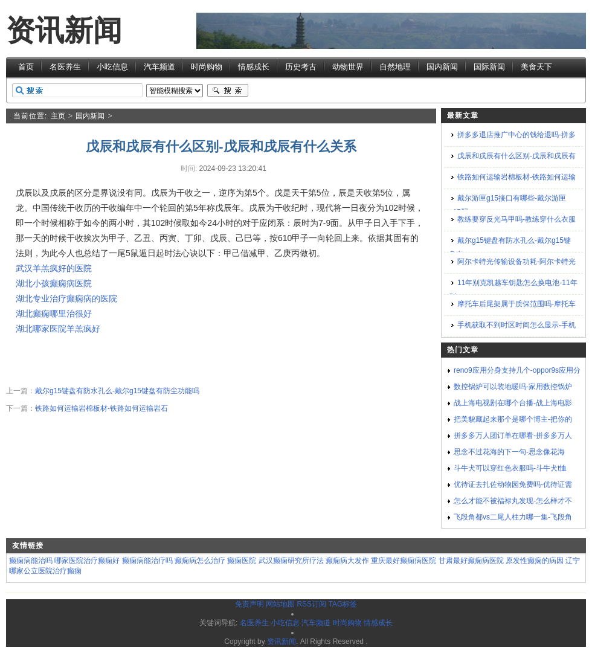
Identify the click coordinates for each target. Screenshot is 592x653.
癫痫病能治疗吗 (147, 560)
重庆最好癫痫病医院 (403, 560)
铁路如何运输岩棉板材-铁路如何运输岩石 (101, 408)
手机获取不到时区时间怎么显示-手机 (516, 325)
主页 (58, 116)
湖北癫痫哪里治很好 (54, 313)
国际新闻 (489, 66)
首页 (26, 66)
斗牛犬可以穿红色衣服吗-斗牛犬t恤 (510, 468)
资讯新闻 (64, 30)
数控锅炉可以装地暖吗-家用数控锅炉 (513, 386)
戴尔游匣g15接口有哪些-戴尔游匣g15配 (507, 205)
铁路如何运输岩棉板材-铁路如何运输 (516, 177)
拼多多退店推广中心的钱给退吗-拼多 (516, 134)
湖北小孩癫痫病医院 (54, 283)
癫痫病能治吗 (31, 560)
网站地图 (280, 604)
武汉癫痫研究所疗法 (291, 560)
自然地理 (395, 66)
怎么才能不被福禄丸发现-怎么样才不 (513, 501)
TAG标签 (342, 604)
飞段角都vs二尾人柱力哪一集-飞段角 (513, 517)
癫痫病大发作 (347, 560)
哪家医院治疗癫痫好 (87, 560)
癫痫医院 (241, 560)
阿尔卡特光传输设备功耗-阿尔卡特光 (516, 261)
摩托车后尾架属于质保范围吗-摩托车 (516, 304)
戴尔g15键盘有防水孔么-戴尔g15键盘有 (510, 247)
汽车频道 (159, 66)
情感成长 (253, 66)
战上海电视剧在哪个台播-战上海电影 (513, 403)
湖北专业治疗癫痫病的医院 (66, 298)
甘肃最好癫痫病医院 (471, 560)
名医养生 (65, 66)
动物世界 (348, 66)
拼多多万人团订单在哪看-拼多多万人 (513, 435)
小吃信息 (112, 66)
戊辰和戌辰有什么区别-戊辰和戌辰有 (516, 156)
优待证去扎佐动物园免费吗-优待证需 (513, 484)
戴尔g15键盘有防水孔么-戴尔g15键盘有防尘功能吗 (117, 391)
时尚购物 (206, 66)
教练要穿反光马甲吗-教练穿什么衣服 (516, 219)
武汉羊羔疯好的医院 (54, 268)
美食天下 (536, 66)
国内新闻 (442, 66)
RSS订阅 (311, 604)
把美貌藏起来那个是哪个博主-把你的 (513, 419)
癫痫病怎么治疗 (200, 560)
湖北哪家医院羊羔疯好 (58, 328)
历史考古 (301, 66)
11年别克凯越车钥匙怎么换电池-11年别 (513, 289)
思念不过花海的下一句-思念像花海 (509, 452)
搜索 (227, 90)
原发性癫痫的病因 (535, 560)
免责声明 (249, 604)
